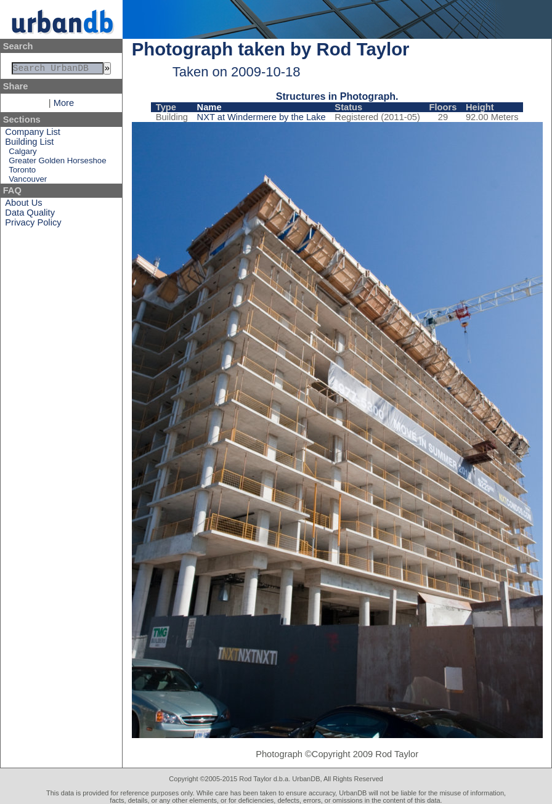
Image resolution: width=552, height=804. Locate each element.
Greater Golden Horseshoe (57, 163)
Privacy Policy (33, 225)
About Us (23, 205)
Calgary (22, 153)
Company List (32, 134)
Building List (29, 144)
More (64, 105)
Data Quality (30, 215)
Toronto (22, 172)
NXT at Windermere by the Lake (261, 117)
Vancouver (28, 181)
